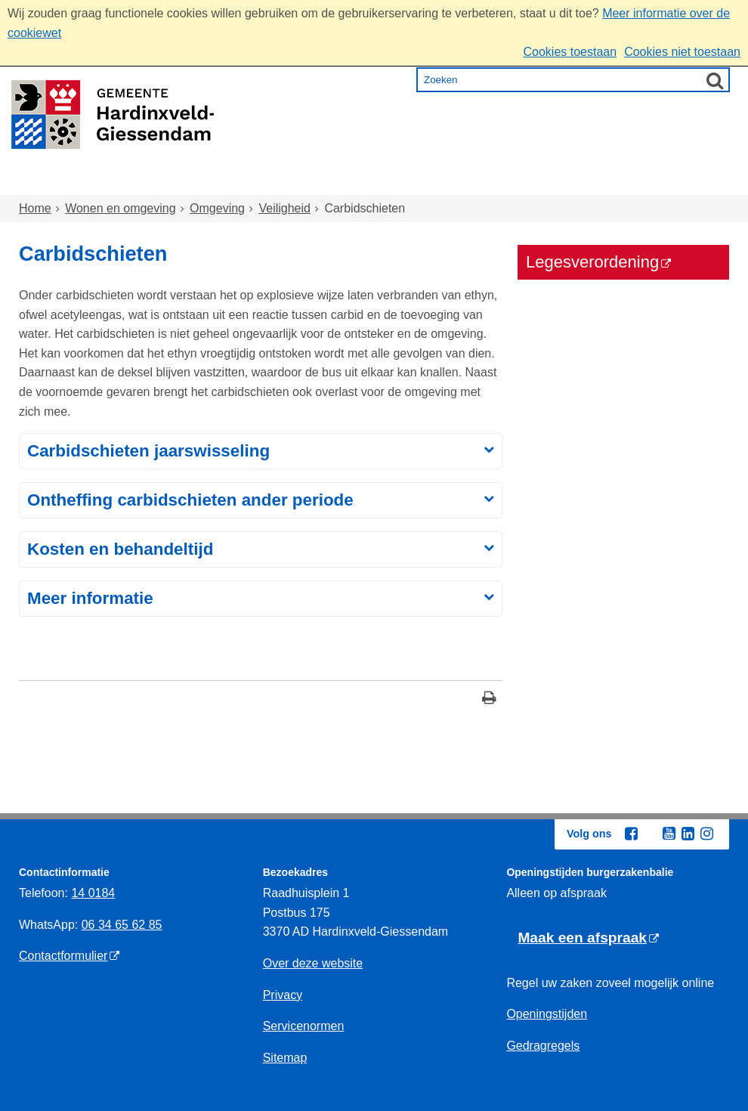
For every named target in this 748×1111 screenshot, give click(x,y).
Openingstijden (546, 1013)
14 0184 (93, 893)
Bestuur (655, 181)
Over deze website (313, 963)
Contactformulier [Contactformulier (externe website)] (63, 955)
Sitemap (285, 1057)
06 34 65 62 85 (122, 924)
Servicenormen (304, 1026)
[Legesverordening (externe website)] (623, 262)
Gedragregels (543, 1045)
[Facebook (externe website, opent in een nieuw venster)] (631, 833)
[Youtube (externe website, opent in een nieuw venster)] (668, 833)
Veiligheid (284, 208)
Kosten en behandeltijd (120, 549)
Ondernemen (555, 181)
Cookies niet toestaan (682, 51)
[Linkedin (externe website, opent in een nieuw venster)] (687, 833)
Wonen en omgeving (170, 181)
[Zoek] (714, 80)
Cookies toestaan (570, 51)
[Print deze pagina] (489, 699)
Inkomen (453, 181)
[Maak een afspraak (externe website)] (588, 938)
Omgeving (217, 208)
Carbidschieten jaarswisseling (148, 450)
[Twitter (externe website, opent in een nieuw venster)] (649, 834)
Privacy (282, 995)
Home (51, 181)
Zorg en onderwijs (333, 181)
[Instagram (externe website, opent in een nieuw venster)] (706, 833)
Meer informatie (90, 598)
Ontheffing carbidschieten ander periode (190, 500)
